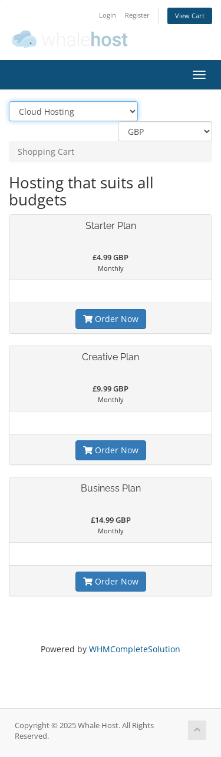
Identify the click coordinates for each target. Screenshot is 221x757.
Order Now (110, 318)
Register (137, 15)
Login (107, 15)
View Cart (189, 15)
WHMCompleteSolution (134, 650)
